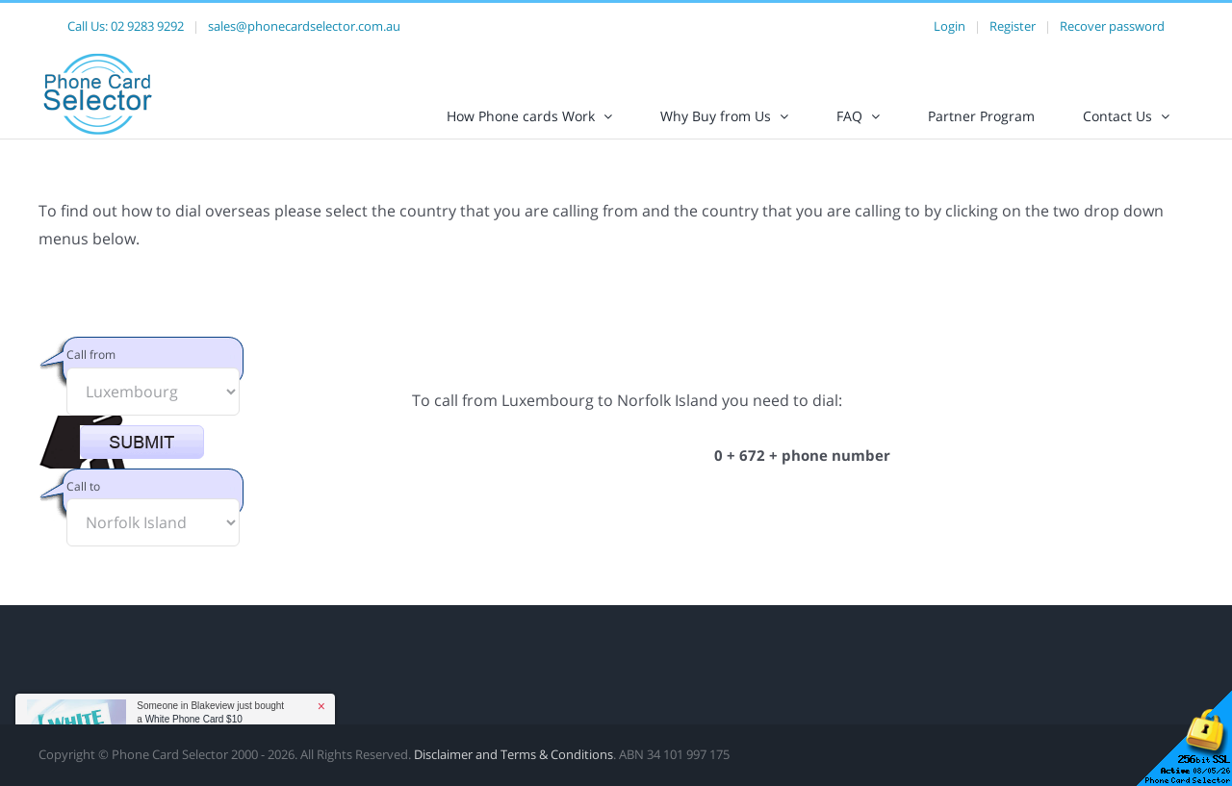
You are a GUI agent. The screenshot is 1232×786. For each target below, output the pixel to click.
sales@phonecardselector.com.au (304, 26)
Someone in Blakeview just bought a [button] (210, 712)
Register (1012, 26)
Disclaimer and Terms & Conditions (513, 770)
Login (949, 26)
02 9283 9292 (147, 26)
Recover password (1112, 26)
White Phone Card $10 (194, 719)
